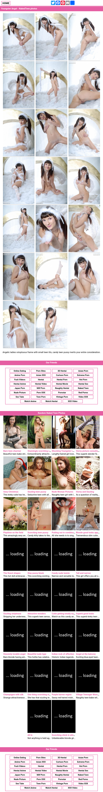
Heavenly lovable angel (14, 654)
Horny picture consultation (89, 451)
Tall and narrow (83, 573)
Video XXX (83, 397)
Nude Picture (20, 392)
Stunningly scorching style (40, 451)
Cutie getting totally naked (64, 613)
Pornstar (62, 392)
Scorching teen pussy (37, 532)
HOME (5, 3)
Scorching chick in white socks (66, 735)
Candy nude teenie (61, 573)
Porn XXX (41, 392)
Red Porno (83, 392)
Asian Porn (83, 371)
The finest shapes (12, 573)
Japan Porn (20, 388)
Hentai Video (41, 384)
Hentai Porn (62, 379)
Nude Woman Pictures (62, 492)
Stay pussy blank (35, 573)
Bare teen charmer (12, 451)
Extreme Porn (83, 375)
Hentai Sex (83, 384)
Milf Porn (41, 388)
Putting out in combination (64, 532)
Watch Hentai (51, 401)
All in (29, 735)
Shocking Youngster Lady (64, 451)
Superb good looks (85, 613)
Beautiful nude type (36, 654)
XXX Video (72, 401)
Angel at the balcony (86, 654)
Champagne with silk (13, 694)
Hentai (41, 379)
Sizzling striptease (12, 613)
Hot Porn (83, 379)
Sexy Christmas (10, 492)
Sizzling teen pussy (36, 492)
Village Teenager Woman (88, 694)
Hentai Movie (62, 384)
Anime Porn (19, 375)
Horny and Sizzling (85, 492)
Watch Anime (30, 401)
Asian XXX (41, 375)
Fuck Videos (19, 379)
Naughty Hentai (62, 388)
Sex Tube (20, 397)
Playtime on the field (13, 532)
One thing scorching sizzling (41, 694)
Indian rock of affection (63, 654)
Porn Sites (41, 371)
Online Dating (20, 371)
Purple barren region (61, 694)
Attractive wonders (36, 613)
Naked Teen (83, 388)
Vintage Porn (62, 397)
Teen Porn (41, 397)
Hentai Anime (20, 384)
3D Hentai (62, 371)
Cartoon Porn (62, 375)
